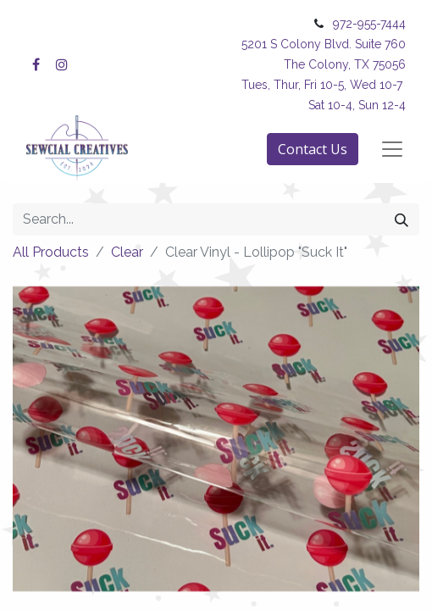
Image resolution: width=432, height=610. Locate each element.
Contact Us (312, 149)
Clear (127, 252)
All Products (51, 252)
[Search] (401, 219)
